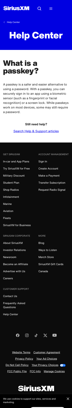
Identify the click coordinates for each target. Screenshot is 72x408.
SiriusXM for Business (17, 225)
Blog (41, 243)
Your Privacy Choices (49, 365)
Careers (8, 278)
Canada (43, 271)
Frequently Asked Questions (14, 305)
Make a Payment (49, 175)
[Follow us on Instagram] (27, 337)
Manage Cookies (54, 371)
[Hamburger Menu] (51, 9)
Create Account (48, 168)
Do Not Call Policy (17, 365)
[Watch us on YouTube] (54, 337)
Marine (7, 204)
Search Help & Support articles (36, 131)
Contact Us (10, 296)
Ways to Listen (47, 250)
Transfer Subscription (51, 183)
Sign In (42, 161)
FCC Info (35, 371)
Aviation (8, 211)
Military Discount (14, 175)
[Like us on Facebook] (17, 337)
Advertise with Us (14, 271)
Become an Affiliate (15, 264)
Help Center (13, 22)
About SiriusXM (13, 243)
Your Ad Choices (46, 358)
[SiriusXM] (16, 8)
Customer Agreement (46, 352)
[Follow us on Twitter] (45, 337)
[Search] (39, 9)
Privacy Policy (24, 358)
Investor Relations (14, 250)
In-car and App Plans (16, 161)
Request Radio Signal (51, 190)
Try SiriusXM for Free (16, 168)
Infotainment (11, 197)
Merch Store (46, 257)
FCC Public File (17, 371)
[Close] (68, 402)
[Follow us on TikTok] (36, 337)
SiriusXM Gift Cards (50, 264)
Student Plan (11, 183)
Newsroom (9, 257)
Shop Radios (11, 190)
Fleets (7, 218)
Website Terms (21, 352)
